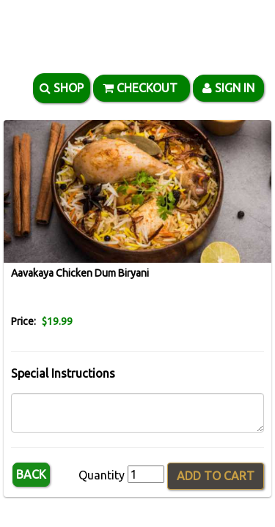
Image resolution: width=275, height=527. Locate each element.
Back (31, 474)
